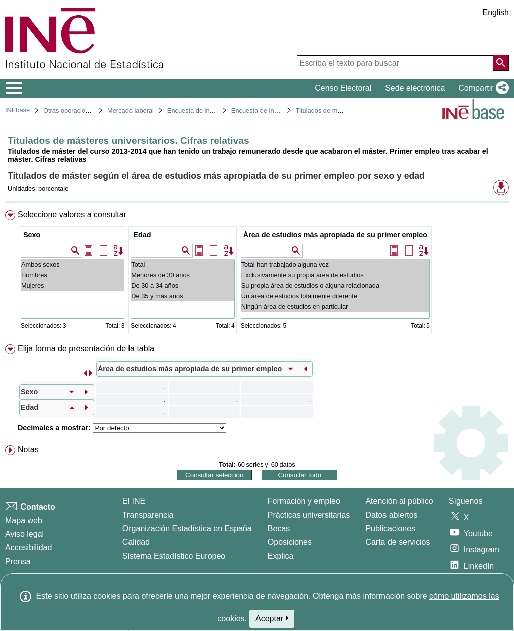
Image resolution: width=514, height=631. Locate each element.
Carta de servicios (397, 542)
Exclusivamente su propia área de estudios (335, 275)
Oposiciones (290, 542)
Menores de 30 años (182, 275)
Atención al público (399, 501)
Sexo (31, 235)
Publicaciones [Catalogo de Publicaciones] (390, 528)
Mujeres (72, 285)
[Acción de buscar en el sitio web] (501, 63)
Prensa (18, 561)
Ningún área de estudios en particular (335, 306)
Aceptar (271, 618)
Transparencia (148, 515)
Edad (142, 235)
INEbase (17, 110)
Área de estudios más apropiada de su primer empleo (335, 235)
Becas (279, 528)
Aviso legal (24, 534)
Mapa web (23, 520)
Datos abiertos (391, 515)
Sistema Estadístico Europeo (173, 556)
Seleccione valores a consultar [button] (72, 214)
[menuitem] (257, 274)
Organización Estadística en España (187, 528)
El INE (133, 501)
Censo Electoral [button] (343, 88)
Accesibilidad (28, 547)
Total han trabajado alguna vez (335, 264)
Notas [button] (28, 449)
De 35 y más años (182, 296)
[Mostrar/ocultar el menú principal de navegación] (14, 88)
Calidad (136, 542)
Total (182, 264)
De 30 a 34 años (182, 285)
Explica (281, 556)
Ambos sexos (72, 264)
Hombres (72, 275)
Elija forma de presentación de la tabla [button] (86, 348)
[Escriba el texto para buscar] (395, 63)
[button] (481, 88)
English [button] (496, 12)
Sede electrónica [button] (415, 88)
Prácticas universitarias (309, 515)
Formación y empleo (304, 501)
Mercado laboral (130, 110)
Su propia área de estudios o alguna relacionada (335, 285)
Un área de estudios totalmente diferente (335, 296)
